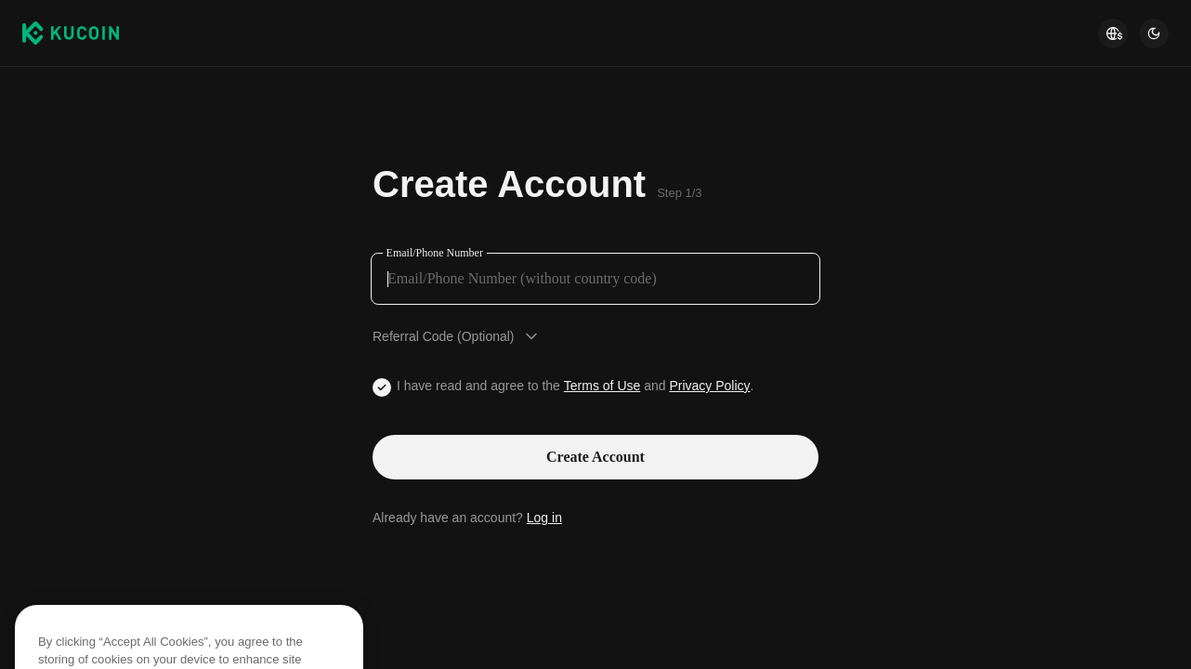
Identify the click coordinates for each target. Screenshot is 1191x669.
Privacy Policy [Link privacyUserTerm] (709, 385)
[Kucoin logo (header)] (70, 32)
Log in (544, 517)
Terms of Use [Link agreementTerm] (602, 385)
